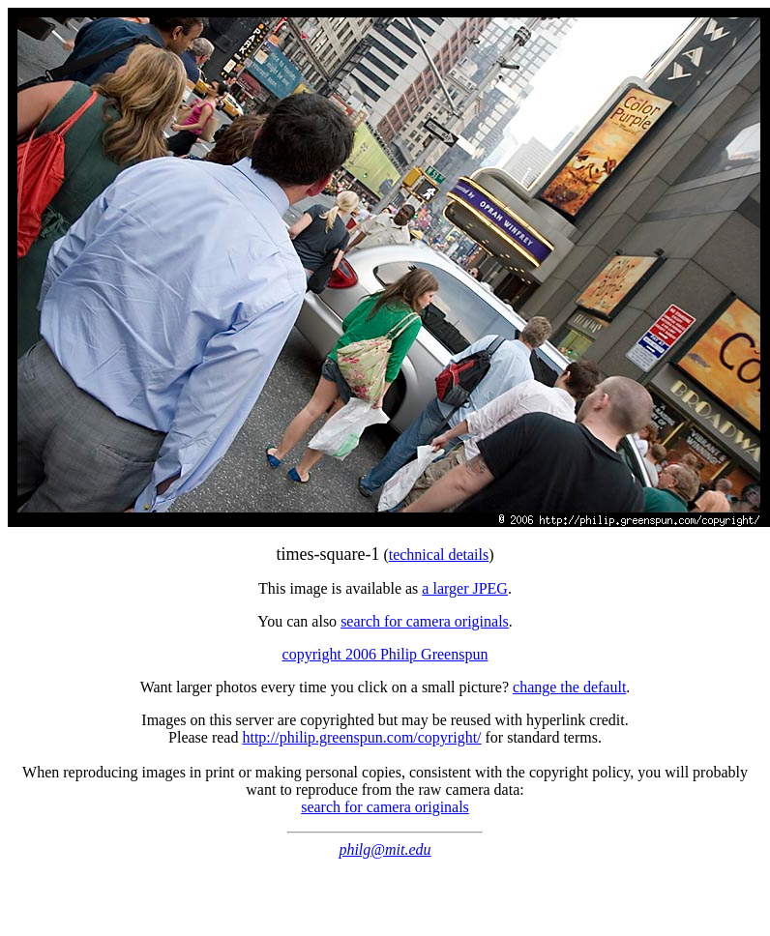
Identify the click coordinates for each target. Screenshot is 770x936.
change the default (569, 687)
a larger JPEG (465, 588)
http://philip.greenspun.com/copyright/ (361, 737)
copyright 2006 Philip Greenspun (385, 654)
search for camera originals (425, 621)
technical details (439, 554)
